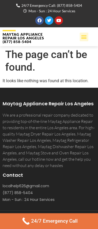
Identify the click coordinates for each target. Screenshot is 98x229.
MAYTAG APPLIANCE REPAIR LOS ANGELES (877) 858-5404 (23, 38)
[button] (84, 37)
